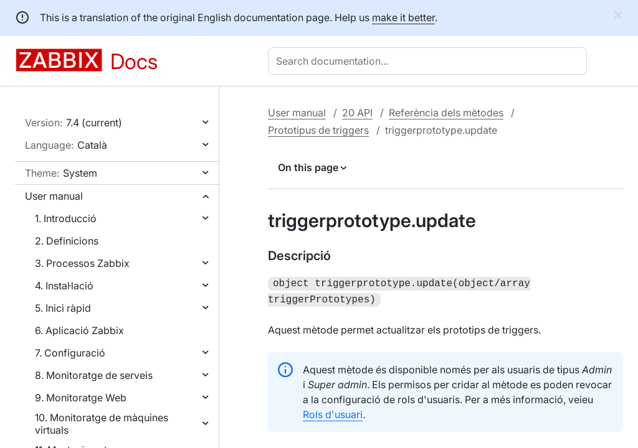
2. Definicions (66, 241)
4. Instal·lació (64, 285)
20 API (357, 112)
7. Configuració (70, 353)
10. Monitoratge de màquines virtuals (101, 423)
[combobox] (430, 61)
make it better (403, 17)
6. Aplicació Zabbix (79, 330)
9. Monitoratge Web (80, 397)
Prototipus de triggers (318, 130)
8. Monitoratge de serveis (94, 375)
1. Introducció (66, 218)
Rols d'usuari (333, 412)
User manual (54, 196)
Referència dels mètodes (446, 112)
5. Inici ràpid (63, 308)
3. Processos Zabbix (82, 263)
